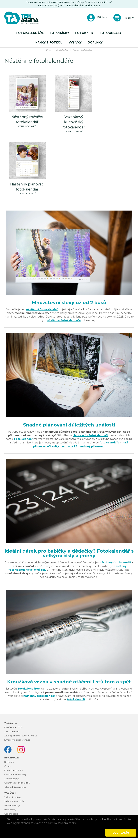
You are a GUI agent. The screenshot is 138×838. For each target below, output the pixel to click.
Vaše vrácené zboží (14, 801)
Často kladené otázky (15, 774)
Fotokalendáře (30, 33)
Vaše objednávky (13, 797)
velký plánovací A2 (64, 446)
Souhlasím (120, 832)
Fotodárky (59, 33)
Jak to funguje (11, 778)
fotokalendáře (109, 442)
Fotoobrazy (111, 33)
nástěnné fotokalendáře (64, 320)
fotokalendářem (29, 688)
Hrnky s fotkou (49, 42)
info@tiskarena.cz (90, 5)
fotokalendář (76, 699)
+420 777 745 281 (29, 735)
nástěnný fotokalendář (42, 309)
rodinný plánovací (92, 446)
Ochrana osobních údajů (17, 782)
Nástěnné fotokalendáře (82, 50)
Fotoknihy (84, 33)
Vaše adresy (10, 809)
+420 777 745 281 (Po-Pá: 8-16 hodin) (58, 5)
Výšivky (75, 42)
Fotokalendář (23, 439)
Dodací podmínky (13, 770)
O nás (7, 766)
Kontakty (9, 762)
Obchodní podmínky (15, 787)
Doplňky (95, 42)
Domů (48, 50)
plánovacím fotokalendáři (90, 435)
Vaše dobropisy (12, 805)
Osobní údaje (11, 813)
